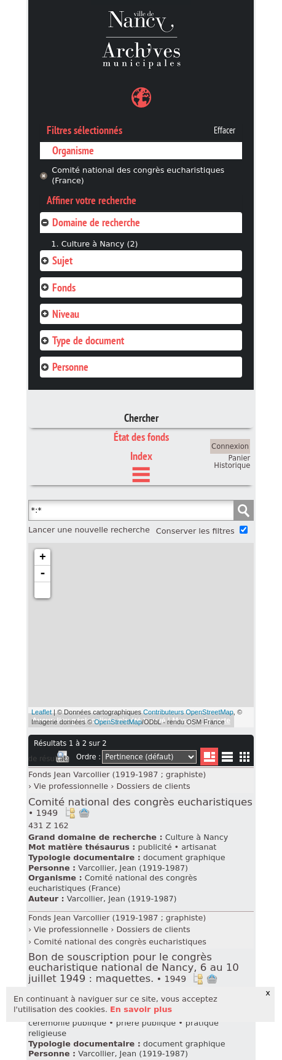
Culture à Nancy (197, 837)
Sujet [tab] (56, 260)
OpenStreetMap (118, 722)
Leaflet (41, 712)
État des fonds (141, 437)
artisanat (198, 847)
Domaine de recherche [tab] (90, 222)
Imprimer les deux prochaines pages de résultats (62, 758)
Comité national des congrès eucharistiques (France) (138, 175)
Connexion (230, 446)
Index (141, 456)
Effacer (224, 130)
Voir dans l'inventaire (70, 812)
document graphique (184, 857)
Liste (209, 756)
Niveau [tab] (59, 314)
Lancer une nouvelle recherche (89, 529)
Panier (240, 458)
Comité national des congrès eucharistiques (140, 807)
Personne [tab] (64, 367)
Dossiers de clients (153, 786)
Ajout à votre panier (84, 812)
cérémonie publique (67, 1022)
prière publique (146, 1022)
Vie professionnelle (71, 786)
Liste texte (227, 759)
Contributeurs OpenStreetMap (188, 712)
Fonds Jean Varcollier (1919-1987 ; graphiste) (117, 774)
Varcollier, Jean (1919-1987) (133, 867)
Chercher (141, 418)
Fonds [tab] (58, 287)
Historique (232, 465)
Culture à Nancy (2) (99, 243)
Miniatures (245, 756)
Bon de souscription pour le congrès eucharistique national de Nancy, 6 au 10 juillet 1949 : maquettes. (133, 967)
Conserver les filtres (195, 531)
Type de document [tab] (82, 340)
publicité (155, 847)
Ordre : (88, 757)
